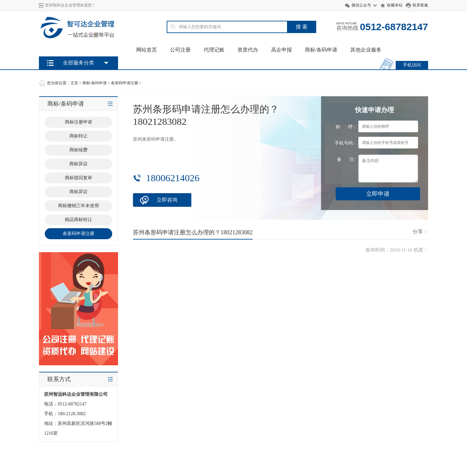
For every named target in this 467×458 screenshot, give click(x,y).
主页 (74, 83)
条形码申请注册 (124, 83)
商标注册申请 (78, 122)
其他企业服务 (365, 50)
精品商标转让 (78, 219)
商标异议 (78, 163)
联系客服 (420, 5)
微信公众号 (361, 5)
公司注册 (180, 50)
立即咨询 (167, 200)
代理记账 (214, 50)
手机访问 (412, 65)
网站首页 (146, 50)
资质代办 (247, 50)
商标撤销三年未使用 (78, 205)
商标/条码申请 (321, 50)
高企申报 (281, 50)
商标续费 (78, 149)
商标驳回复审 (78, 177)
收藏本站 (394, 5)
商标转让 (78, 136)
